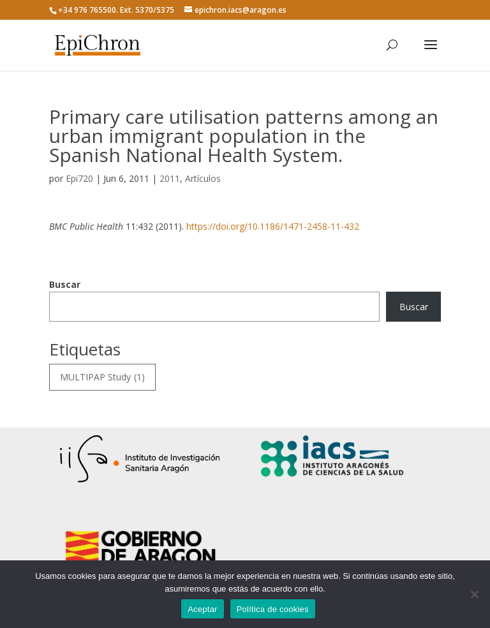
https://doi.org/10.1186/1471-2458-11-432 (272, 226)
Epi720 (79, 178)
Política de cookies (273, 609)
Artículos (203, 178)
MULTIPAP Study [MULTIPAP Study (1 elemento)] (102, 377)
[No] (474, 594)
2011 (170, 178)
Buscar (64, 284)
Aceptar (203, 609)
